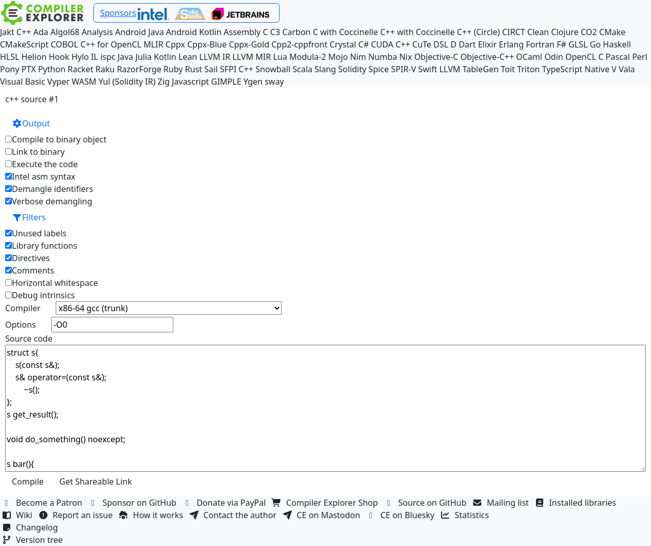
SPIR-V (403, 69)
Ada (40, 32)
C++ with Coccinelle (417, 32)
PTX (29, 69)
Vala (626, 69)
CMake (612, 32)
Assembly (242, 32)
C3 (275, 32)
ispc (107, 56)
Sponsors (118, 13)
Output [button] (31, 123)
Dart (467, 44)
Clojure (564, 32)
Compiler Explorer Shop (326, 502)
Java (125, 56)
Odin (553, 56)
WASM (84, 81)
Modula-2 (307, 56)
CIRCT (513, 32)
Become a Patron (43, 502)
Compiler (22, 308)
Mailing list (502, 502)
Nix (405, 56)
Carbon (296, 32)
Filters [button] (29, 217)
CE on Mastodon (322, 515)
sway (274, 81)
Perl (639, 56)
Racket (80, 69)
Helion (34, 56)
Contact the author (234, 515)
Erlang (511, 44)
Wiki (18, 515)
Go (595, 44)
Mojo (338, 56)
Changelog (31, 527)
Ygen (253, 81)
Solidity (352, 69)
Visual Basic (22, 81)
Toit (508, 69)
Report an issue (77, 515)
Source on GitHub (426, 502)
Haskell (617, 44)
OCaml (529, 56)
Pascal (618, 56)
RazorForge (139, 69)
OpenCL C (584, 56)
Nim (358, 56)
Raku (105, 69)
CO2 (589, 32)
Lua (280, 56)
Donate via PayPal (225, 502)
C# (364, 44)
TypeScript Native (576, 69)
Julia (144, 56)
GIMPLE (226, 81)
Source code (29, 338)
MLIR (153, 44)
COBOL (64, 44)
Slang (325, 69)
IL (94, 56)
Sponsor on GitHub (134, 502)
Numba (382, 56)
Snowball (272, 69)
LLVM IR (214, 56)
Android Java (139, 32)
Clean (538, 32)
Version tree (33, 539)
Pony (9, 69)
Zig (164, 81)
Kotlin (165, 56)
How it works (152, 515)
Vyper (58, 81)
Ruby (173, 69)
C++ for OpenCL (110, 44)
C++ (24, 32)
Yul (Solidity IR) (127, 81)
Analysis (97, 32)
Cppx (175, 44)
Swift (427, 69)
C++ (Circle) (478, 32)
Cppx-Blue (207, 44)
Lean (187, 56)
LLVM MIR (252, 56)
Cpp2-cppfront (299, 44)
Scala (302, 69)
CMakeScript (24, 44)
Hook (58, 56)
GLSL (578, 44)
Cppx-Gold (249, 44)
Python (52, 69)
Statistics (466, 515)
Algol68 (65, 32)
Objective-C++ (487, 56)
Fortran (540, 44)
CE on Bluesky (401, 515)
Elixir (487, 44)
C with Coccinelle (345, 32)
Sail (211, 69)
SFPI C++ (236, 69)
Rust (193, 69)
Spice (378, 69)
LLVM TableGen (469, 69)
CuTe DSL (430, 44)
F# (561, 44)
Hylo (80, 56)
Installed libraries (576, 502)
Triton (528, 69)
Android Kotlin (194, 32)
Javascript (190, 81)
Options (20, 324)
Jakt (7, 32)
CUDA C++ (390, 44)
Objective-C (436, 56)
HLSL (9, 56)
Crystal (343, 44)
